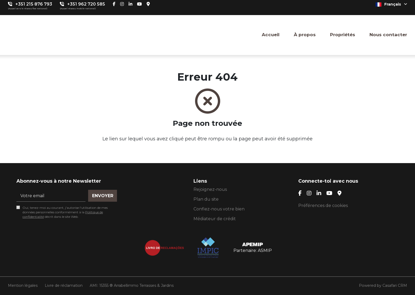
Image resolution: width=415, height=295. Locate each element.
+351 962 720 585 (86, 4)
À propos (305, 34)
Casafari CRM (394, 285)
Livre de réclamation (64, 285)
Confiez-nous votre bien (219, 208)
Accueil (270, 34)
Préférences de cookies (323, 205)
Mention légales (23, 285)
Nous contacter (388, 34)
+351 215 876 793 (33, 4)
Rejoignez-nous (210, 189)
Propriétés (342, 34)
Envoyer (102, 195)
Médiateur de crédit (214, 218)
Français (391, 4)
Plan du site (206, 199)
